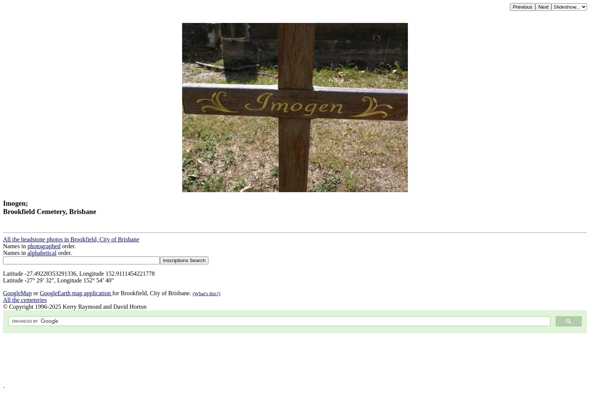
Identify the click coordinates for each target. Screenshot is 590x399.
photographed (44, 246)
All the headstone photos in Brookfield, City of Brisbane (71, 239)
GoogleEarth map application (76, 293)
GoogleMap (17, 293)
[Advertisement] (229, 359)
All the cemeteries (25, 300)
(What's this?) (206, 293)
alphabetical (41, 253)
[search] (278, 321)
